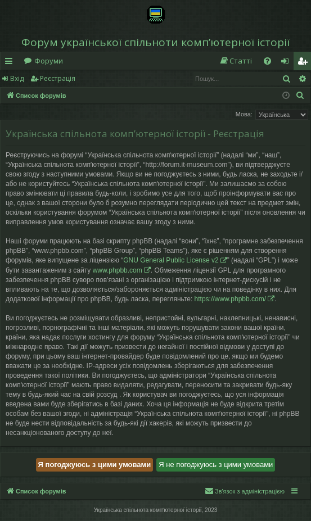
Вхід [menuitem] (288, 63)
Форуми (48, 61)
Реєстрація (57, 78)
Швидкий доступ (10, 63)
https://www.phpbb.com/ (230, 299)
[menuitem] (236, 61)
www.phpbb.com (117, 270)
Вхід (17, 78)
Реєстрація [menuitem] (305, 63)
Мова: (244, 114)
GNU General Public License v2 (170, 260)
